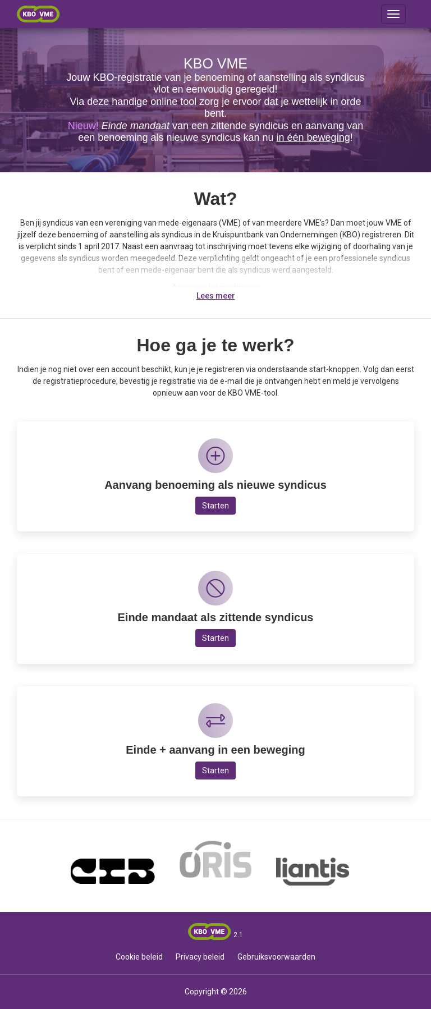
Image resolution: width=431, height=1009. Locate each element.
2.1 (238, 935)
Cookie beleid (139, 956)
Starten (215, 505)
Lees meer (215, 295)
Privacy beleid (200, 956)
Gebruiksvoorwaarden (276, 956)
